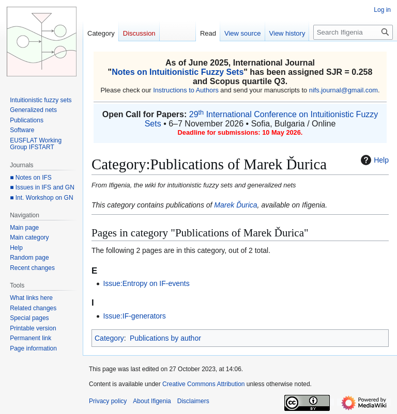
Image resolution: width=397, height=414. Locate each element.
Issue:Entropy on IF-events (146, 283)
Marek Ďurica (235, 205)
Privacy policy (108, 401)
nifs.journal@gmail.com (343, 90)
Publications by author (165, 338)
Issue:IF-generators (134, 316)
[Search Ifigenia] (353, 32)
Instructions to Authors (186, 90)
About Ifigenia (152, 401)
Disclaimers (193, 401)
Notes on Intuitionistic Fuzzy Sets (177, 72)
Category (109, 338)
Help (373, 160)
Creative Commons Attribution (203, 384)
